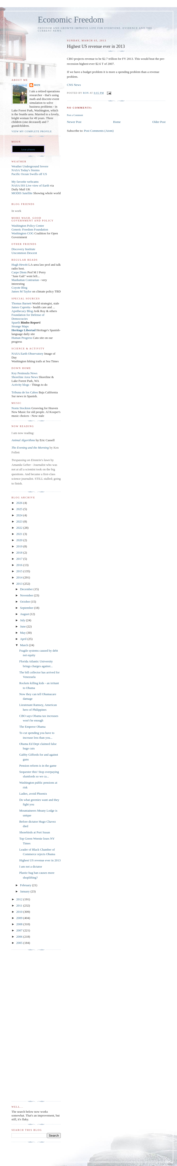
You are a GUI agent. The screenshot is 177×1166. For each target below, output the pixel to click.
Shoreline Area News (24, 377)
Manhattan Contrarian (25, 280)
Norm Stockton (21, 408)
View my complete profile (31, 131)
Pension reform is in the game (37, 765)
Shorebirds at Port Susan (34, 832)
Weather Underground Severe (29, 166)
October (25, 601)
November (27, 595)
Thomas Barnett (21, 303)
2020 (19, 540)
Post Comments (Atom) (99, 130)
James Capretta (20, 307)
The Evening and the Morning (30, 447)
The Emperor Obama (32, 726)
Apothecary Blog (22, 311)
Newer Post (74, 122)
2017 (19, 559)
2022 (19, 527)
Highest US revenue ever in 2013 (40, 860)
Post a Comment (75, 115)
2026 (19, 503)
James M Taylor (21, 291)
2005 (19, 943)
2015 (19, 571)
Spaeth (15, 322)
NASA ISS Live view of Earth (30, 185)
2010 (19, 911)
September (27, 608)
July (23, 620)
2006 (19, 936)
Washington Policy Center (27, 225)
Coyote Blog (19, 287)
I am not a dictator (30, 866)
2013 (19, 583)
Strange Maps (20, 326)
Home (117, 122)
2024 (19, 515)
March (24, 645)
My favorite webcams (25, 181)
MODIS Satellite (22, 193)
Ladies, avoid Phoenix (33, 793)
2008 (19, 924)
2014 (19, 577)
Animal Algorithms (23, 440)
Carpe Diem (19, 272)
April (24, 639)
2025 (19, 509)
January (25, 891)
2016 (19, 565)
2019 (19, 546)
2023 (19, 521)
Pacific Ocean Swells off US (29, 174)
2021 (19, 534)
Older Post (159, 122)
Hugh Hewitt (19, 264)
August (25, 614)
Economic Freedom (71, 19)
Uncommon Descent (24, 253)
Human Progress (21, 338)
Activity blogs (20, 384)
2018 (19, 552)
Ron (37, 85)
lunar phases (28, 149)
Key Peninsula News (24, 373)
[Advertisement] (30, 1025)
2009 (19, 918)
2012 (19, 899)
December (27, 589)
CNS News (74, 85)
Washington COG (22, 233)
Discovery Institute (23, 249)
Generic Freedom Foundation (29, 229)
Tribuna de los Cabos (24, 392)
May (23, 632)
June (23, 626)
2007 (19, 930)
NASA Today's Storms (25, 170)
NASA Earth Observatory (27, 353)
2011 (19, 905)
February (26, 885)
